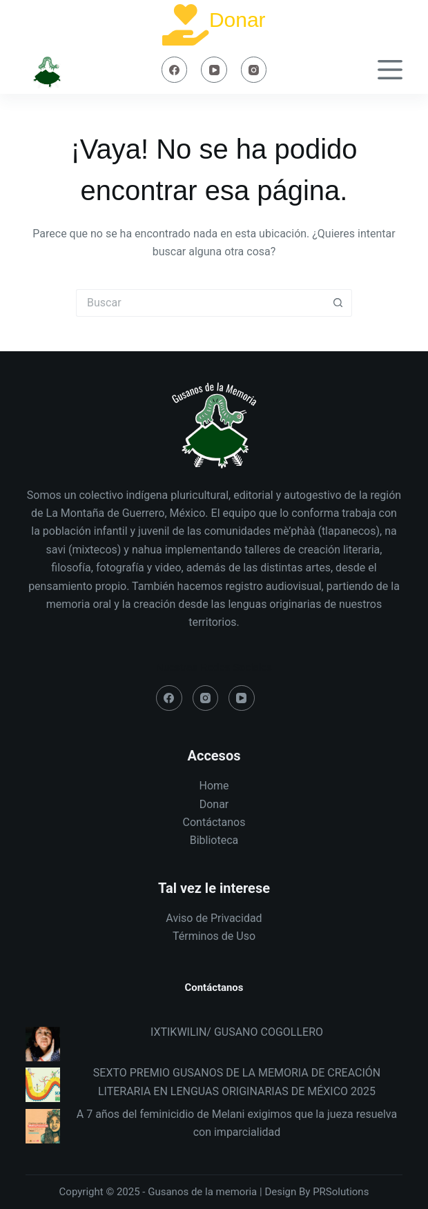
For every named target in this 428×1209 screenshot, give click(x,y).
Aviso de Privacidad (214, 918)
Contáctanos (214, 822)
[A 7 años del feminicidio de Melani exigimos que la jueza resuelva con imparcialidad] (43, 1126)
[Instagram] (254, 70)
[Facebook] (175, 70)
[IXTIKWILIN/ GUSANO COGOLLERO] (43, 1044)
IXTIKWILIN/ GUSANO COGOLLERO (236, 1032)
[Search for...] (200, 303)
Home (213, 785)
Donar (237, 19)
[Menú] (390, 69)
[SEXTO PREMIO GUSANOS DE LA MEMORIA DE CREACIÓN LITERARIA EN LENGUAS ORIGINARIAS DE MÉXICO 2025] (43, 1085)
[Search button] (338, 303)
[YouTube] (214, 70)
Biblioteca (214, 840)
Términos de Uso (214, 936)
